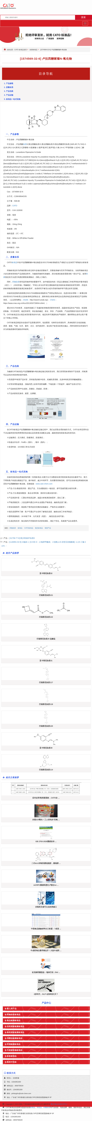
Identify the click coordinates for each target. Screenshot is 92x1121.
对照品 (39, 1107)
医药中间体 (12, 1062)
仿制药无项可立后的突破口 (46, 907)
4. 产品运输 (8, 95)
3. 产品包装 (8, 91)
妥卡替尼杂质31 (46, 661)
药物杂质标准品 (13, 1014)
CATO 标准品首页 (20, 50)
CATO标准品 (28, 528)
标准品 (14, 262)
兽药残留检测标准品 (15, 1032)
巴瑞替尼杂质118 (46, 704)
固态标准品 (39, 528)
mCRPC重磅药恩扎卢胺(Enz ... (45, 885)
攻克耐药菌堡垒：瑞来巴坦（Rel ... (46, 972)
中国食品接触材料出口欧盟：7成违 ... (46, 929)
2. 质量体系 (8, 87)
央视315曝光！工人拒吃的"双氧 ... (46, 820)
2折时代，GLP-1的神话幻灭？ (46, 994)
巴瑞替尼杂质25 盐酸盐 (46, 639)
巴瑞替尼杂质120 (46, 726)
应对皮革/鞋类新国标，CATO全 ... (46, 798)
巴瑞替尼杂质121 (46, 595)
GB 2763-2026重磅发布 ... (45, 841)
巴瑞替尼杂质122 (46, 617)
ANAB (25, 300)
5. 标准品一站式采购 (12, 99)
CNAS (52, 300)
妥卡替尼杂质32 (46, 573)
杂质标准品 (33, 50)
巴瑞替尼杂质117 (46, 682)
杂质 (25, 144)
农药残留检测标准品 (15, 1026)
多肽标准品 (12, 1056)
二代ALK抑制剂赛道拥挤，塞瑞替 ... (46, 863)
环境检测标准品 (13, 1044)
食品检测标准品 (13, 1020)
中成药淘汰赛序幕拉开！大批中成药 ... (46, 950)
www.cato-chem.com (44, 484)
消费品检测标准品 (14, 1038)
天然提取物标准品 (14, 1050)
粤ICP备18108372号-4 (59, 1104)
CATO (14, 206)
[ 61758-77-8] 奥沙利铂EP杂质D (22, 538)
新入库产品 (12, 1009)
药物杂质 (16, 282)
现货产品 (48, 528)
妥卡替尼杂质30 (46, 748)
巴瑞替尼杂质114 (46, 770)
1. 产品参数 (8, 83)
